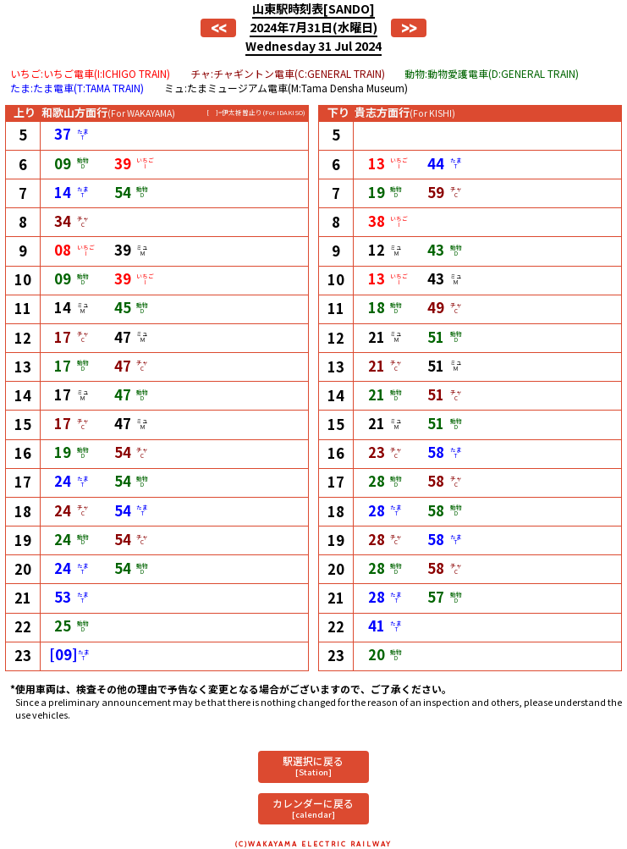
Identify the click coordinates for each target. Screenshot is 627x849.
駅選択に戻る (313, 765)
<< (218, 27)
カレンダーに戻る (313, 808)
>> (408, 27)
